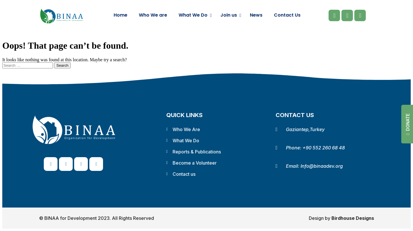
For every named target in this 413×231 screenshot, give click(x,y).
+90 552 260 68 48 (324, 148)
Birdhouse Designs (352, 218)
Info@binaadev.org (322, 166)
